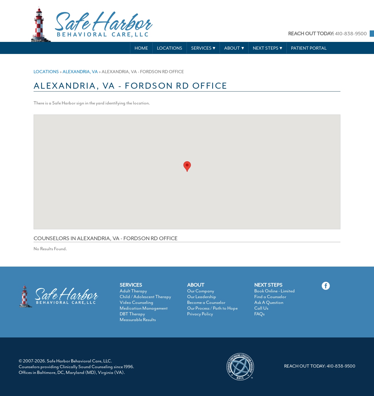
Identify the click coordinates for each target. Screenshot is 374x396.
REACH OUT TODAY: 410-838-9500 (319, 366)
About (232, 48)
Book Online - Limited (274, 291)
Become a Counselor (206, 302)
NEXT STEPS (268, 285)
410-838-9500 (327, 33)
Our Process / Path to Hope (212, 308)
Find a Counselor (270, 297)
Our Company (200, 291)
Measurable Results (138, 320)
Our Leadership (201, 297)
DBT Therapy (132, 314)
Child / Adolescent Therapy (145, 297)
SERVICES (131, 285)
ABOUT (195, 285)
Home (141, 48)
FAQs (259, 314)
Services (201, 48)
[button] (187, 166)
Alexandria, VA (80, 72)
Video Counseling (136, 302)
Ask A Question (268, 302)
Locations (169, 48)
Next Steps (265, 48)
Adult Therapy (133, 291)
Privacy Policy (200, 314)
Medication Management (144, 308)
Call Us (261, 308)
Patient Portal (309, 48)
